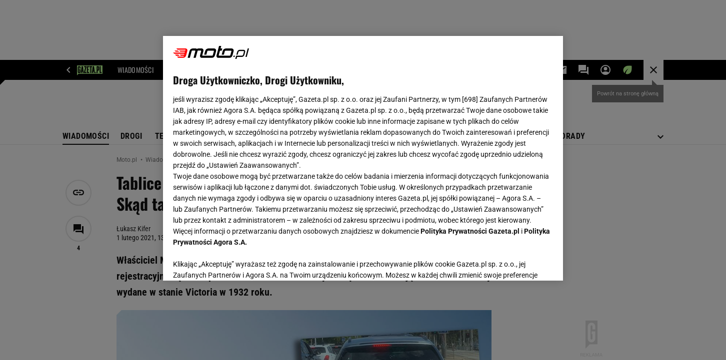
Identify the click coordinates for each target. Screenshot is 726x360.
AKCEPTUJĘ (519, 261)
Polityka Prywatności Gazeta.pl (470, 231)
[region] (363, 158)
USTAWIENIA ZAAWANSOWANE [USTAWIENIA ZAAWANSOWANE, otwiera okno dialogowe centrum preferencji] (238, 261)
